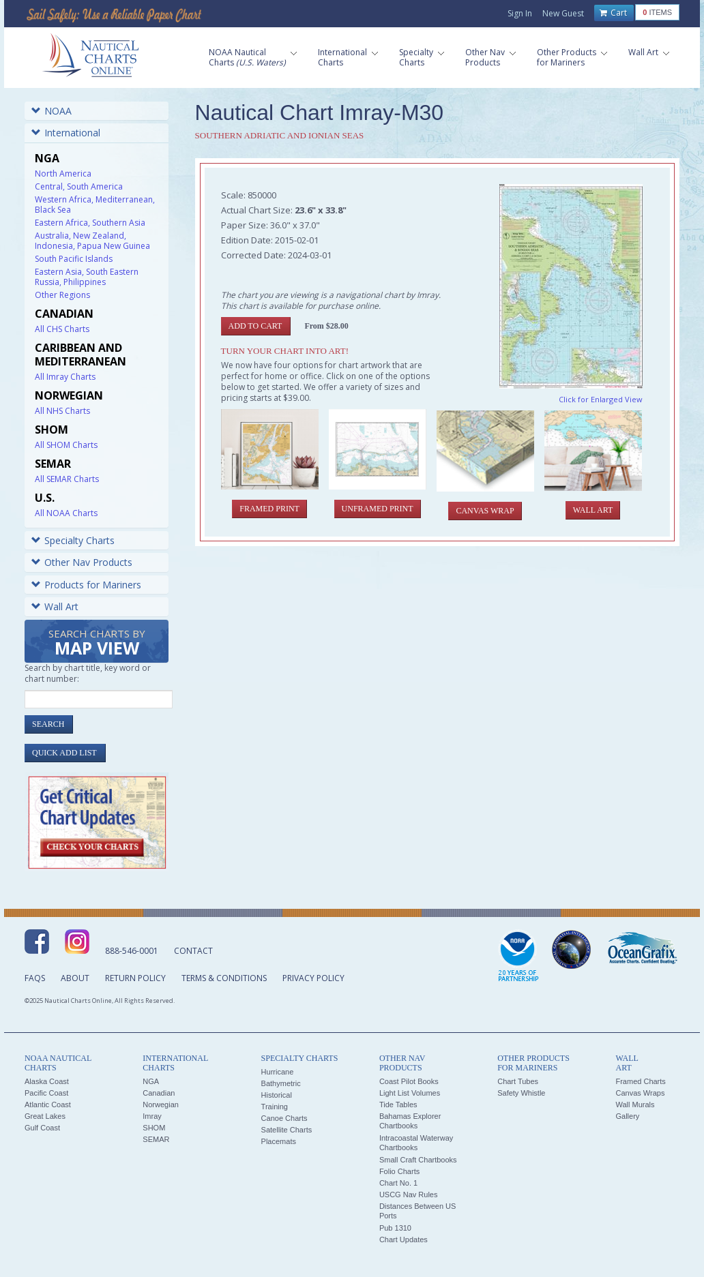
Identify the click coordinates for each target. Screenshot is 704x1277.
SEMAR (156, 1139)
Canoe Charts (284, 1118)
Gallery (627, 1116)
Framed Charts (640, 1081)
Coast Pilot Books (409, 1081)
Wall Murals (634, 1104)
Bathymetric (281, 1083)
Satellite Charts (286, 1130)
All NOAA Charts (66, 513)
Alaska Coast (47, 1081)
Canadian (159, 1093)
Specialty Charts (73, 540)
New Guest (563, 13)
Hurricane (277, 1072)
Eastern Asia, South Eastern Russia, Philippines (86, 277)
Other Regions (62, 295)
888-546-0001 (131, 951)
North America (63, 173)
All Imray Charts (65, 376)
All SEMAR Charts (67, 479)
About (75, 978)
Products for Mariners (86, 584)
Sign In (520, 13)
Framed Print (269, 508)
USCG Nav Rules (408, 1194)
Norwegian (161, 1104)
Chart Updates (403, 1239)
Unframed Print (377, 508)
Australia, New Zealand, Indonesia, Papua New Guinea (92, 241)
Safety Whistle (521, 1093)
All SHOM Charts (66, 445)
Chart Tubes (517, 1081)
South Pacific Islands (74, 259)
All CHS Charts (62, 329)
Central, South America (79, 186)
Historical (276, 1095)
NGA (151, 1081)
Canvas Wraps (639, 1093)
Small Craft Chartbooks (418, 1160)
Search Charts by (96, 643)
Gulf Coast (42, 1128)
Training (274, 1106)
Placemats (278, 1141)
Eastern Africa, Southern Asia (90, 222)
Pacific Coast (46, 1093)
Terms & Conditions (224, 978)
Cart (613, 13)
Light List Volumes (409, 1093)
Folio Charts (399, 1171)
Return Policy (135, 978)
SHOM (154, 1128)
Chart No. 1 (398, 1183)
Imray (152, 1116)
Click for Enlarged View (601, 399)
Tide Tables (398, 1104)
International (65, 132)
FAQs (35, 978)
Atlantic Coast (48, 1104)
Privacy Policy (313, 978)
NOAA (51, 110)
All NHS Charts (62, 411)
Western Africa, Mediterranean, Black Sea (95, 204)
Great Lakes (45, 1116)
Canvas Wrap (485, 510)
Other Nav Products (81, 562)
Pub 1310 (395, 1228)
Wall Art (54, 606)
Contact (193, 951)
